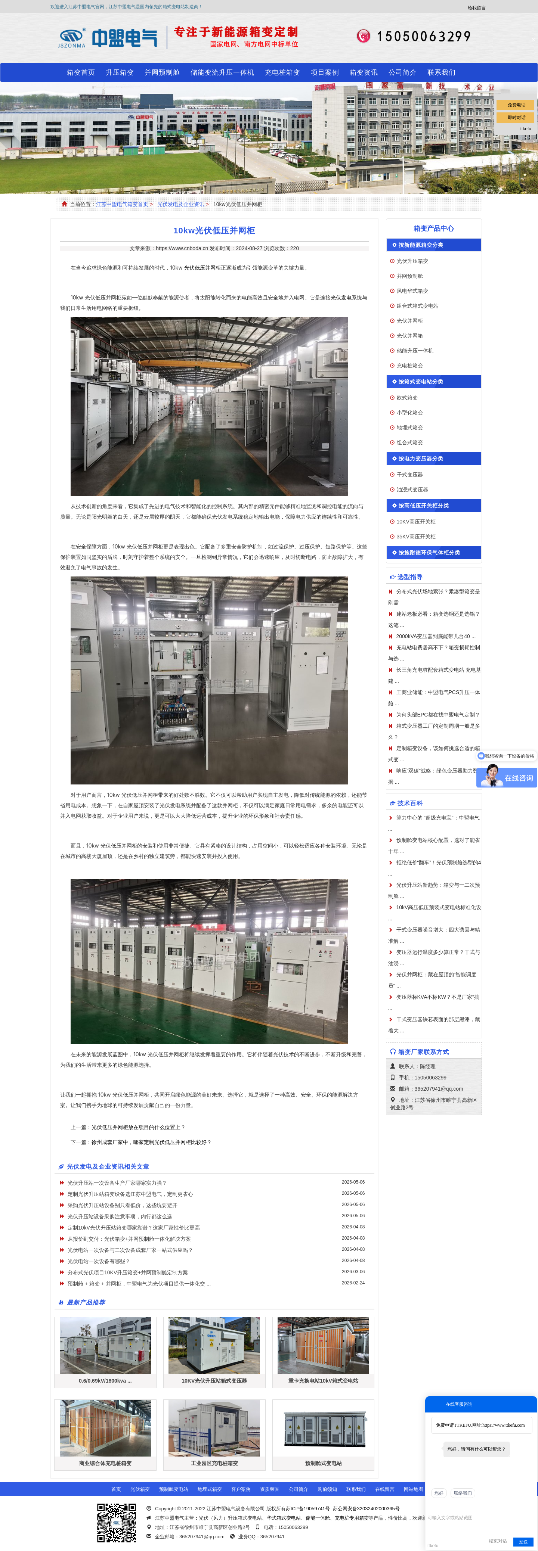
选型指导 (410, 577)
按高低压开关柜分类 (424, 506)
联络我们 (463, 1493)
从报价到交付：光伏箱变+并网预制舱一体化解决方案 (129, 1239)
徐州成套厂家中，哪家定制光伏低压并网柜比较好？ (152, 1142)
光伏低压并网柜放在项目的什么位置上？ (139, 1127)
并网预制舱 (162, 72)
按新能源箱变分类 (421, 245)
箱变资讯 (364, 72)
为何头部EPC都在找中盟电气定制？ (438, 715)
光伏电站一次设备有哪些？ (99, 1261)
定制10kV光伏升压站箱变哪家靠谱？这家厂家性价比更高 (134, 1228)
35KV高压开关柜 (416, 537)
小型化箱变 (410, 413)
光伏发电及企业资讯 (180, 204)
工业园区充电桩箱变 (214, 1463)
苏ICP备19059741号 (308, 1508)
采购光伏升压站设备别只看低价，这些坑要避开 (122, 1205)
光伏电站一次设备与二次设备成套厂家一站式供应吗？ (130, 1250)
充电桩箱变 (282, 72)
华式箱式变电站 (284, 1518)
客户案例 (241, 1489)
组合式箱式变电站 (418, 306)
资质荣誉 (269, 1489)
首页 (116, 1489)
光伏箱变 (140, 1489)
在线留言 (385, 1489)
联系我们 (441, 72)
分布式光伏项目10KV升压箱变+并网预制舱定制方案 (128, 1272)
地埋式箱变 (410, 428)
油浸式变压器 (412, 489)
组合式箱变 (410, 442)
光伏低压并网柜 (202, 267)
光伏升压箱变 (412, 261)
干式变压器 (410, 475)
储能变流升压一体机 (222, 72)
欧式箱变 (407, 398)
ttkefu (525, 128)
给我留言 (477, 7)
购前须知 (327, 1489)
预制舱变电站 (173, 1489)
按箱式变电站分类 (421, 382)
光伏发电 (341, 297)
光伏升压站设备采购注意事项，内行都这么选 (120, 1216)
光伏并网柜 (410, 321)
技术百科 (410, 803)
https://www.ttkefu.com (503, 1425)
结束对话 (498, 1541)
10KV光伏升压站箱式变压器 (214, 1381)
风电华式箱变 (412, 291)
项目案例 (325, 72)
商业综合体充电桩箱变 (105, 1463)
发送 (523, 1542)
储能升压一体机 (415, 351)
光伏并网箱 (410, 336)
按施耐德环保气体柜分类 (429, 553)
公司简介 (403, 72)
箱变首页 (81, 72)
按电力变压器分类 (421, 458)
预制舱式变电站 (323, 1463)
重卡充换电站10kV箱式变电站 (323, 1381)
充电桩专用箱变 (352, 1518)
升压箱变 (120, 72)
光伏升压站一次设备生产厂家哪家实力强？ (117, 1183)
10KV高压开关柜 (416, 522)
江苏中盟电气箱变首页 (122, 204)
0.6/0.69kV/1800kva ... (105, 1381)
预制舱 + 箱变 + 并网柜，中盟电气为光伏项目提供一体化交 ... (139, 1284)
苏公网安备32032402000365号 (366, 1508)
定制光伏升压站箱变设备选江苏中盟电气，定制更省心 (130, 1194)
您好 (439, 1493)
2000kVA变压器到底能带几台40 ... (436, 636)
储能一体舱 (318, 1518)
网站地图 (413, 1489)
